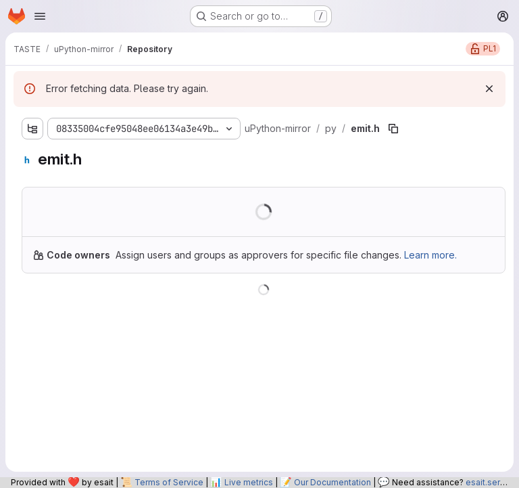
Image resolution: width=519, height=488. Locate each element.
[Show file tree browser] (32, 128)
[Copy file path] (393, 128)
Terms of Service (168, 482)
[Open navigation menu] (40, 16)
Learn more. (430, 255)
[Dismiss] (489, 89)
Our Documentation (332, 482)
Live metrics (248, 482)
